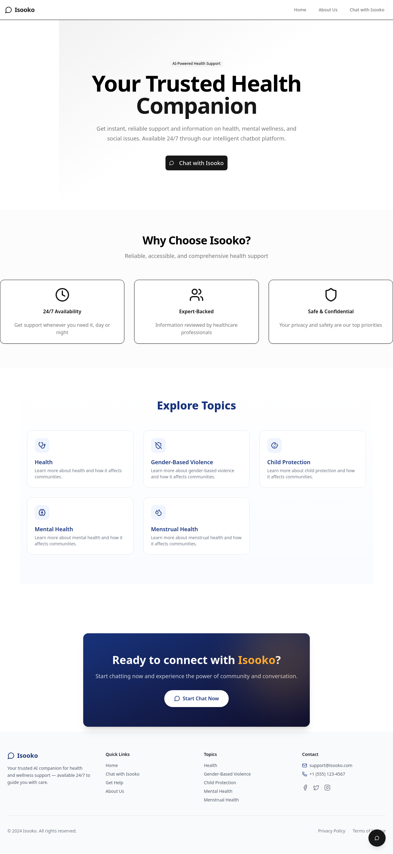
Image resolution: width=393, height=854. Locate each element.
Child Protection (220, 783)
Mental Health (218, 791)
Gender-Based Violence (227, 774)
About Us (328, 10)
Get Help (114, 783)
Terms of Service (369, 831)
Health (210, 766)
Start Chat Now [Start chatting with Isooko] (196, 698)
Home (300, 10)
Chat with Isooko (367, 10)
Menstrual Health (221, 800)
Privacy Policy (331, 831)
